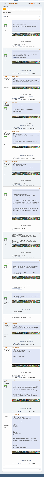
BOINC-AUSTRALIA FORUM (10, 3)
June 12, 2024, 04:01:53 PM (15, 131)
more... (20, 242)
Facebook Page (22, 70)
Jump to (29, 469)
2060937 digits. (18, 45)
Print (40, 16)
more (20, 273)
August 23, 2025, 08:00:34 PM (15, 414)
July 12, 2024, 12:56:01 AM (15, 161)
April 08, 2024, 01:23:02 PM (15, 76)
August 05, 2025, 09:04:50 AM (15, 347)
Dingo (29, 10)
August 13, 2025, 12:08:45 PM (15, 380)
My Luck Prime (14, 45)
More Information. (15, 214)
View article (14, 30)
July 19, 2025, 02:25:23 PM (15, 323)
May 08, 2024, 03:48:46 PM (15, 102)
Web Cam (20, 46)
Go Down (4, 16)
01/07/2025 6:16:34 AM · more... (17, 297)
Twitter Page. (31, 70)
